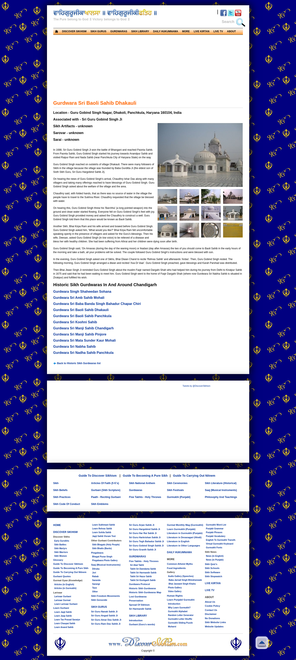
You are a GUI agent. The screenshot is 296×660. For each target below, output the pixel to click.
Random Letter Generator (181, 615)
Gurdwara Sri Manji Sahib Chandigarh (83, 328)
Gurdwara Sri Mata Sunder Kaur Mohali (84, 340)
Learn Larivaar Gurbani (66, 604)
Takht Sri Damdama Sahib (143, 569)
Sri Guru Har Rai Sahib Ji (143, 533)
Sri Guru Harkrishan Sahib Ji (145, 537)
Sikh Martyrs (60, 548)
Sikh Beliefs (60, 490)
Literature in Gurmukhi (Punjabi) (185, 533)
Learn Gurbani (61, 608)
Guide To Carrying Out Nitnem (194, 475)
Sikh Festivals (175, 490)
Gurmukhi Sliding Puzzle (180, 623)
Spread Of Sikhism (139, 605)
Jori (94, 572)
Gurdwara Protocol (139, 584)
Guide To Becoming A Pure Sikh (145, 475)
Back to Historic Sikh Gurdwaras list (77, 363)
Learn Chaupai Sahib (64, 623)
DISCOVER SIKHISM (74, 31)
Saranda (96, 580)
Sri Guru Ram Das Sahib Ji (106, 623)
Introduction (136, 620)
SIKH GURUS (98, 31)
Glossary (58, 560)
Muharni (172, 626)
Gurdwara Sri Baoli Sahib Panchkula (82, 316)
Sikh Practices (62, 497)
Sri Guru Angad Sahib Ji (104, 615)
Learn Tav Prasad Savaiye (67, 619)
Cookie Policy (212, 606)
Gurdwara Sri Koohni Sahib (75, 322)
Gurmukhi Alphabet (178, 611)
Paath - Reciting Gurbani (106, 497)
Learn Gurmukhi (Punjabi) (181, 529)
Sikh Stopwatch (213, 576)
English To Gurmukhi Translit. (221, 540)
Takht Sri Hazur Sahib (141, 576)
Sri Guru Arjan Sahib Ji (141, 525)
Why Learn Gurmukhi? (179, 607)
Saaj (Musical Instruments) (221, 490)
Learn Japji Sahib (63, 612)
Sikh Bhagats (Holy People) (106, 544)
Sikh (56, 483)
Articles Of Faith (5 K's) (105, 483)
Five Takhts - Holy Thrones (145, 497)
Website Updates (214, 626)
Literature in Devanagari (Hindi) (184, 537)
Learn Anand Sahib (64, 627)
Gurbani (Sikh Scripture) (106, 490)
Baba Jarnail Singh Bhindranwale (185, 580)
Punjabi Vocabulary (215, 536)
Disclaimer (211, 614)
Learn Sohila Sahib (101, 532)
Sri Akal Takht (137, 565)
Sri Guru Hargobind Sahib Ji (144, 529)
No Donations (212, 618)
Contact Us (211, 610)
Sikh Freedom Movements (105, 596)
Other (95, 591)
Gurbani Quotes (62, 576)
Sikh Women (60, 556)
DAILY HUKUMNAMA (165, 31)
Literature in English (178, 541)
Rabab (95, 576)
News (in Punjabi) (215, 560)
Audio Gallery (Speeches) (181, 576)
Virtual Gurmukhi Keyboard (219, 544)
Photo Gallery (175, 587)
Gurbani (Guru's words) (142, 624)
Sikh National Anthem (142, 483)
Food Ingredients (176, 568)
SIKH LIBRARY (140, 31)
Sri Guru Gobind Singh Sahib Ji (146, 545)
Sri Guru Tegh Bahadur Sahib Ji (146, 541)
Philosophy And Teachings (221, 497)
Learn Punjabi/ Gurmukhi (181, 599)
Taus (94, 588)
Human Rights (175, 595)
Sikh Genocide (99, 600)
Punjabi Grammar (215, 528)
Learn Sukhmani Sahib (103, 525)
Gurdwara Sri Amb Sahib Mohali (78, 297)
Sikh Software (212, 572)
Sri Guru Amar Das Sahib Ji (106, 619)
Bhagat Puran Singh (102, 556)
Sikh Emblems (99, 504)
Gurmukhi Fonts (214, 547)
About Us (210, 602)
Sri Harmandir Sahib (140, 609)
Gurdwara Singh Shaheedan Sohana (82, 291)
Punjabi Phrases (214, 532)
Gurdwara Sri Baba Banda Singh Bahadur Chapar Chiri (97, 304)
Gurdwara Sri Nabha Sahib (74, 346)
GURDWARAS (118, 31)
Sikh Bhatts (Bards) (102, 548)
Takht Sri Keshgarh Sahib (143, 580)
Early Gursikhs (61, 541)
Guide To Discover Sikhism (98, 475)
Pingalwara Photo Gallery (105, 560)
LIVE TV (218, 31)
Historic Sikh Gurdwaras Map (145, 592)
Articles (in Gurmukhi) (65, 588)
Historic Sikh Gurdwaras (142, 588)
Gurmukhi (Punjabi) (178, 497)
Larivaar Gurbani (62, 596)
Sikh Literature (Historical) (221, 483)
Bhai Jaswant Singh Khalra (182, 584)
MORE (186, 31)
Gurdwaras (135, 490)
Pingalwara (97, 552)
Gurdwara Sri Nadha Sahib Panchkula (83, 352)
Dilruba (95, 569)
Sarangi (96, 584)
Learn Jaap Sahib (63, 616)
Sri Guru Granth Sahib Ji (142, 549)
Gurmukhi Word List (216, 525)
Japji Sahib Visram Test (104, 536)
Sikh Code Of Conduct (66, 504)
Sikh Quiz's (211, 564)
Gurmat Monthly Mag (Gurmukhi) (185, 525)
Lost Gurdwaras (138, 596)
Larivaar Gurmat (62, 600)
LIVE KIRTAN (201, 31)
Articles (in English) (64, 584)
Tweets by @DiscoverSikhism (196, 386)
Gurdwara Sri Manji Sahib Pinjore (80, 334)
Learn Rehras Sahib (102, 528)
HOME (57, 525)
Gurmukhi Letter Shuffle (180, 619)
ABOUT (231, 31)
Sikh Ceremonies (177, 483)
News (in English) (215, 556)
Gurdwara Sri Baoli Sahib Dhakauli (81, 310)
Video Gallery (175, 591)
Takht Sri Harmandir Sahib (143, 572)
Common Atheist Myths (180, 564)
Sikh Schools (212, 568)
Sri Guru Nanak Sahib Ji (104, 611)
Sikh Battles (60, 544)
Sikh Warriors (61, 552)
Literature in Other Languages (183, 545)
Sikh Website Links (215, 622)
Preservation (136, 600)
